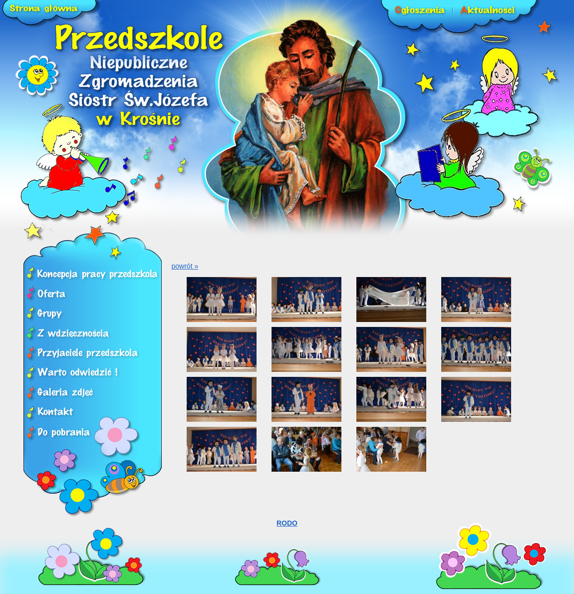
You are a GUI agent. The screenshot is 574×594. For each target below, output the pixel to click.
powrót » (185, 266)
